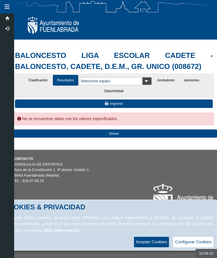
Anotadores (166, 80)
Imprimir (114, 103)
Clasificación (38, 80)
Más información (62, 230)
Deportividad (114, 91)
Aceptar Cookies (151, 241)
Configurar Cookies (193, 241)
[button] (7, 7)
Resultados (65, 80)
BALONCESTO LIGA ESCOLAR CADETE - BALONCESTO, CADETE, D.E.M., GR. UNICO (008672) (114, 61)
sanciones (191, 80)
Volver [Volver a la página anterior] (114, 133)
